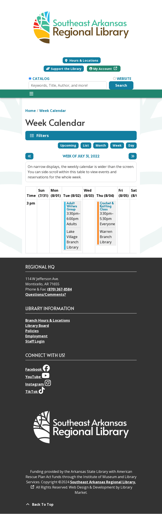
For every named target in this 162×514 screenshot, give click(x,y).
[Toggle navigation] (31, 94)
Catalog (41, 78)
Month (101, 145)
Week (117, 145)
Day (131, 145)
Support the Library (63, 69)
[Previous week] (29, 156)
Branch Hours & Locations (47, 320)
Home (30, 110)
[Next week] (133, 156)
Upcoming (68, 145)
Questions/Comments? (45, 294)
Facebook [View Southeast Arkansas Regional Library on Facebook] (37, 369)
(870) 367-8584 (59, 289)
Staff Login (35, 341)
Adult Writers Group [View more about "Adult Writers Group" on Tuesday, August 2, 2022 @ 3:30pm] (72, 206)
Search (121, 85)
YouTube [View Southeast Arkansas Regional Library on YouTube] (37, 376)
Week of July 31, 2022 (81, 156)
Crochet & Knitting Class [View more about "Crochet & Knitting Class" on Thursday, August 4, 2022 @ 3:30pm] (107, 206)
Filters (43, 135)
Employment (36, 336)
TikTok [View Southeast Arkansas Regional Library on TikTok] (35, 391)
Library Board (37, 325)
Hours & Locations (83, 60)
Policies (32, 330)
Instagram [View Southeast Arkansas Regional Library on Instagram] (38, 384)
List (86, 145)
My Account (101, 69)
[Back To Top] (81, 504)
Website (124, 78)
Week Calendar (52, 110)
